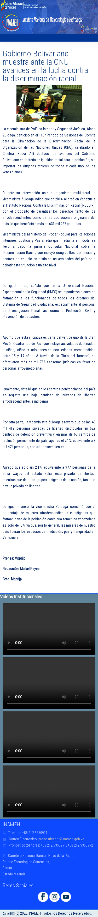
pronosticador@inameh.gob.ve (61, 839)
